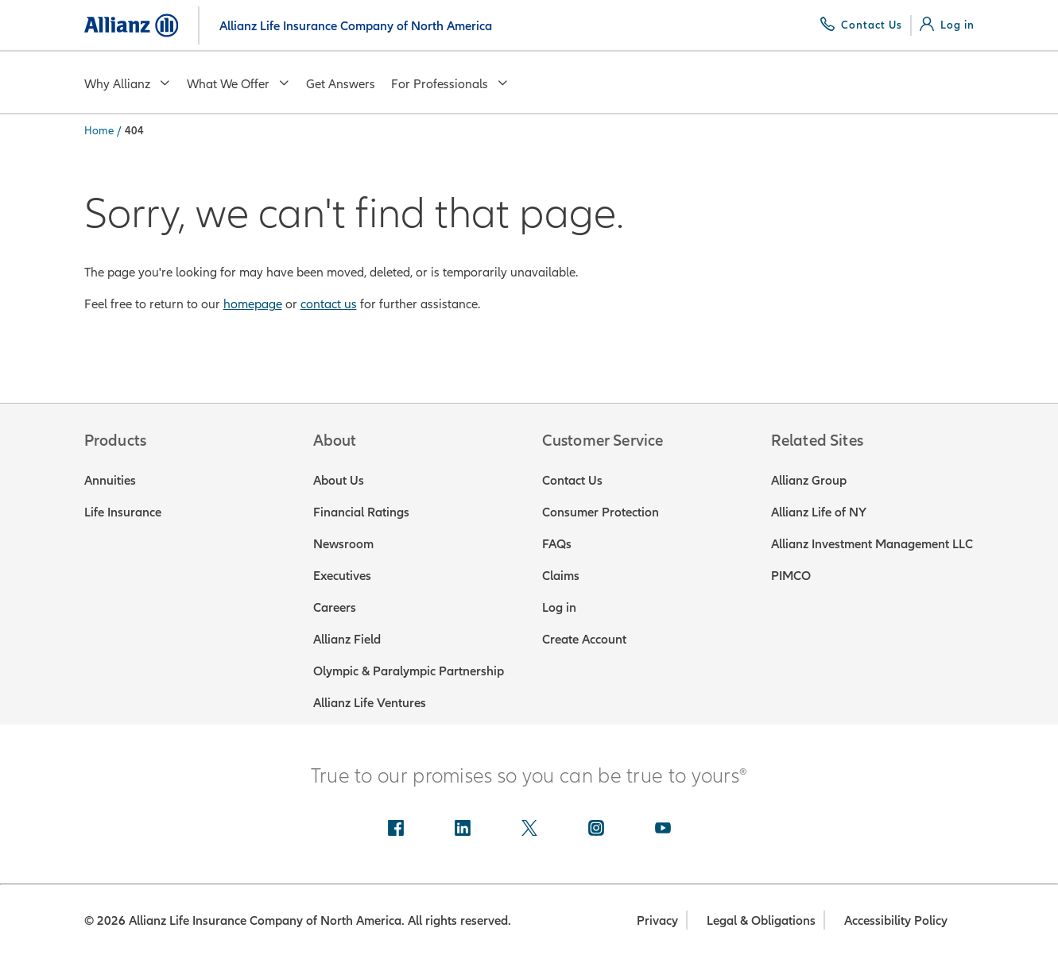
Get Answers (340, 83)
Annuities (110, 480)
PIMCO (791, 575)
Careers (334, 607)
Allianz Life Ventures (369, 702)
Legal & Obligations (761, 920)
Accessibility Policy (896, 920)
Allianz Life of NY (818, 512)
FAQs (557, 543)
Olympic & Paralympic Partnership (408, 670)
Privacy (657, 920)
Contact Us (572, 480)
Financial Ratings (361, 512)
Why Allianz (127, 83)
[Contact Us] (861, 24)
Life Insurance (122, 512)
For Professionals (450, 83)
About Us (338, 480)
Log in (559, 607)
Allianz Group (809, 480)
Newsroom (343, 543)
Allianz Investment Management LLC (872, 543)
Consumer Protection (600, 512)
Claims (560, 575)
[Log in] (947, 24)
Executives (342, 575)
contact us (328, 303)
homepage (252, 303)
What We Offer (238, 83)
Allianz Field (347, 639)
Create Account (584, 639)
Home (99, 130)
